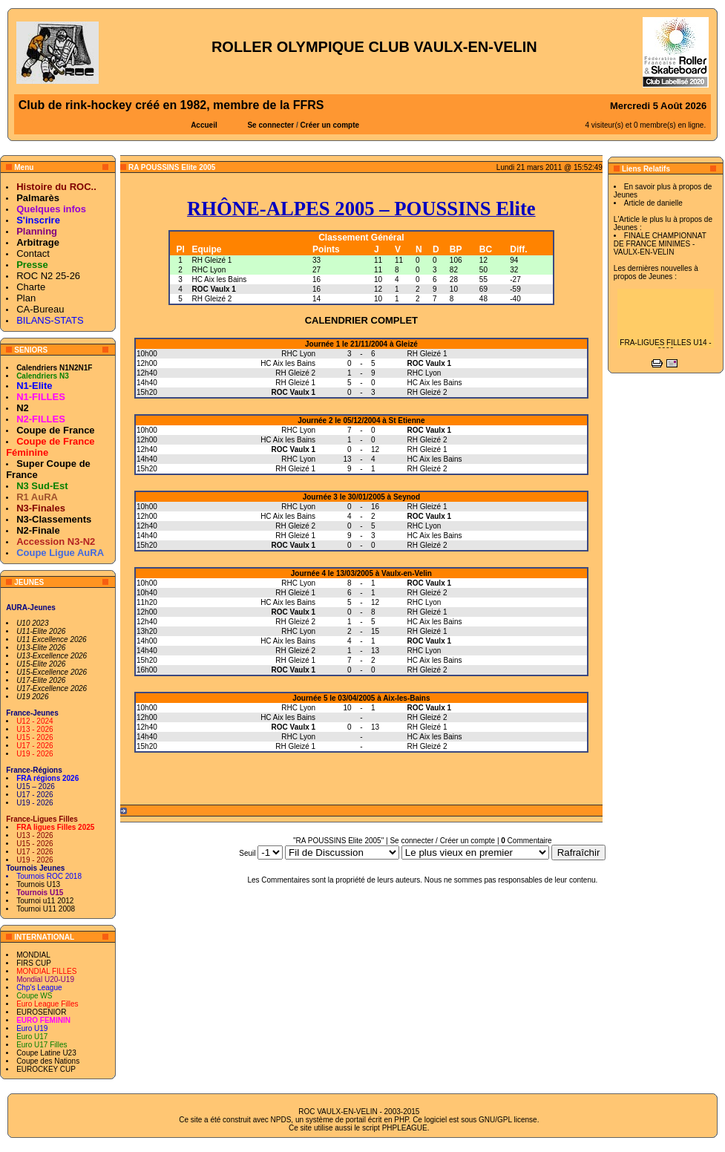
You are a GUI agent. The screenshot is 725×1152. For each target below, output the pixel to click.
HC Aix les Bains (218, 279)
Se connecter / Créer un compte (442, 841)
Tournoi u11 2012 (44, 901)
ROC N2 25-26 (48, 275)
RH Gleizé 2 (211, 299)
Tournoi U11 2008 (45, 909)
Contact (33, 253)
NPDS (281, 1120)
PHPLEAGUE (404, 1128)
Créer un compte (330, 125)
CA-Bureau (40, 309)
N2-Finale (38, 530)
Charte (30, 286)
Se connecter (270, 125)
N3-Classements (53, 519)
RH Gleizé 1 (211, 260)
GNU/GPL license (508, 1120)
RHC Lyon (208, 270)
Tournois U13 (38, 884)
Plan (26, 298)
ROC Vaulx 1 (213, 289)
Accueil (204, 125)
